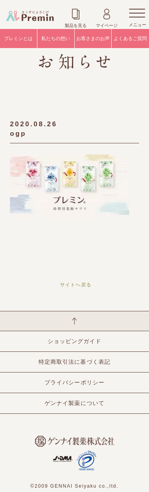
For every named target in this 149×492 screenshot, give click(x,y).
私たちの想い (55, 38)
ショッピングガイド (74, 341)
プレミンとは (18, 38)
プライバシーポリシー (74, 382)
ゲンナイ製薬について (74, 403)
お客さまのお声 (93, 38)
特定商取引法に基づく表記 (74, 362)
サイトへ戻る (75, 284)
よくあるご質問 (130, 38)
